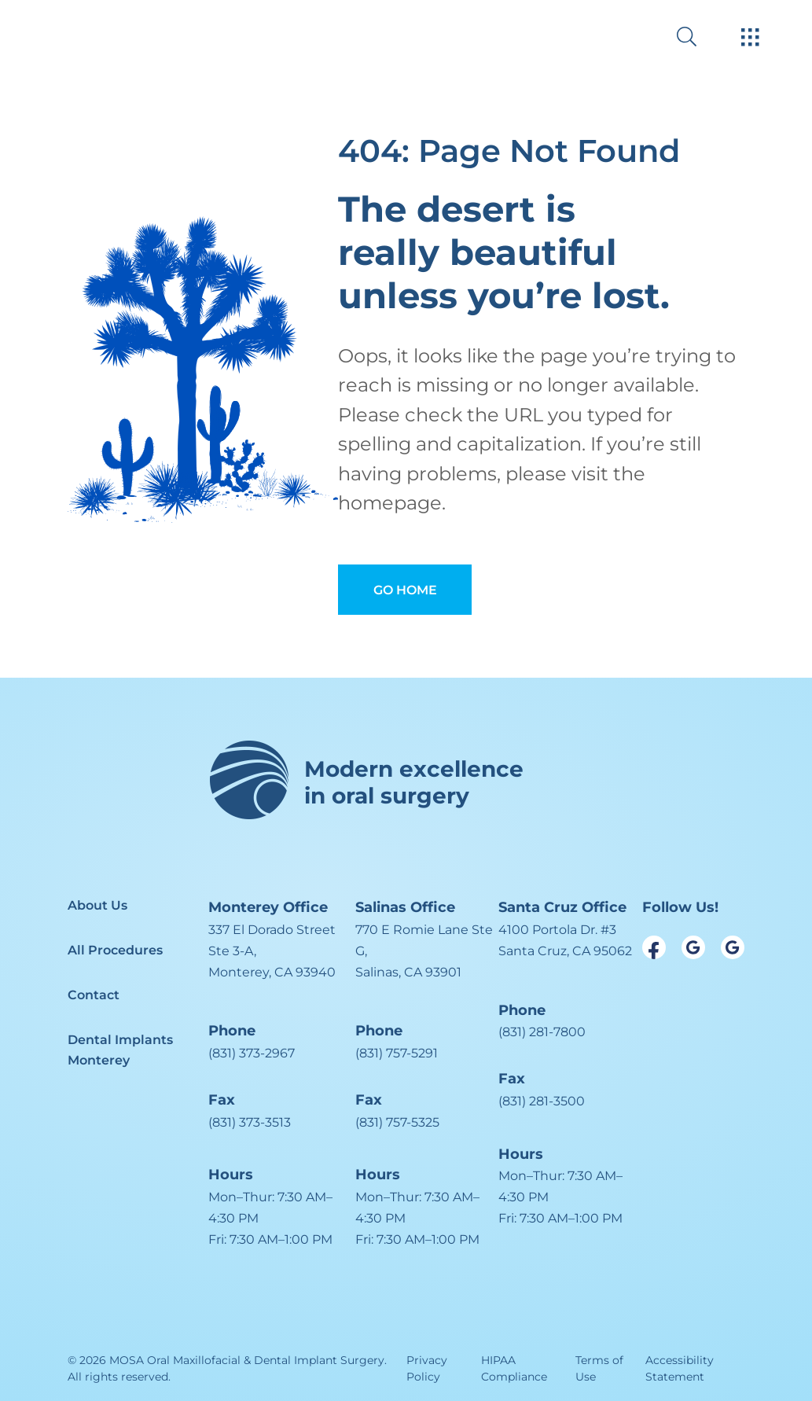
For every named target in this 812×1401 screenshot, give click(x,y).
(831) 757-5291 (396, 1053)
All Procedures (115, 950)
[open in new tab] (281, 951)
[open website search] (699, 36)
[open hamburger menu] (750, 38)
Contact (93, 994)
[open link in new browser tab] (654, 947)
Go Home (405, 590)
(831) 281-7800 (542, 1031)
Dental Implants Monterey (120, 1050)
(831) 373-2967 (251, 1053)
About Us (97, 905)
